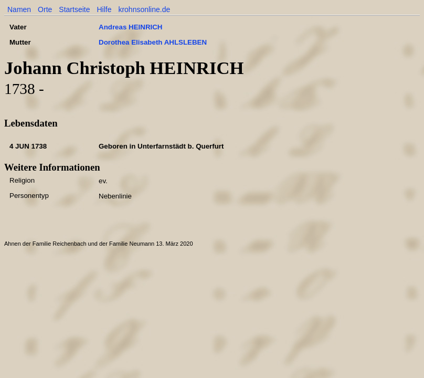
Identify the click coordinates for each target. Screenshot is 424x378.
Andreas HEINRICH (130, 27)
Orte (45, 9)
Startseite (74, 9)
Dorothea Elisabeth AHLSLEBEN (153, 42)
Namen (19, 9)
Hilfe (104, 9)
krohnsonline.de (144, 9)
